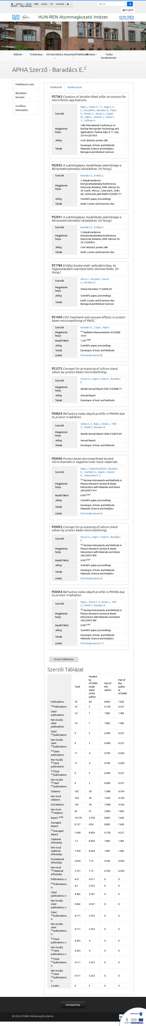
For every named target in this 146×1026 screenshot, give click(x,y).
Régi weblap (26, 6)
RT (52, 4)
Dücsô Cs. (86, 379)
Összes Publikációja (63, 659)
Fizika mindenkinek (109, 56)
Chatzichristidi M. (98, 468)
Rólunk (19, 54)
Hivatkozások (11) (94, 643)
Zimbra (19, 4)
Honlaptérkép (73, 1005)
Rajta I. (84, 107)
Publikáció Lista (25, 84)
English (127, 10)
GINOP (14, 6)
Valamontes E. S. (92, 475)
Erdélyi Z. (99, 175)
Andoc (44, 4)
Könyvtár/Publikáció (73, 55)
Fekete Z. (89, 113)
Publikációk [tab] (56, 87)
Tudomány (37, 54)
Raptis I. (102, 472)
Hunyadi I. (95, 279)
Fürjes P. (105, 379)
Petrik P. (88, 427)
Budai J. (106, 424)
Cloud (28, 4)
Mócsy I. (85, 279)
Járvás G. (99, 113)
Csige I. (98, 327)
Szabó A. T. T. (96, 107)
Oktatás (91, 54)
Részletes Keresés (21, 95)
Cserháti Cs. (90, 472)
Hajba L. (89, 117)
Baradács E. (103, 110)
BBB (36, 4)
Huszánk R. (89, 110)
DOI (83, 355)
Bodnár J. (99, 117)
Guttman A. (90, 120)
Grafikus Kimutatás (22, 108)
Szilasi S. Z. (86, 424)
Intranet (60, 4)
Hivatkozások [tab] (75, 87)
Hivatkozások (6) (93, 513)
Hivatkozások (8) (93, 355)
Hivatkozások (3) (93, 578)
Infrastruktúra (54, 55)
